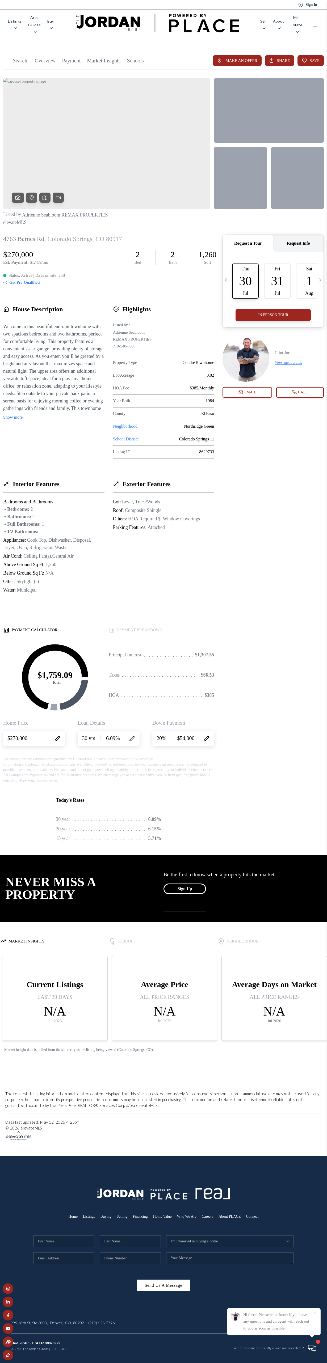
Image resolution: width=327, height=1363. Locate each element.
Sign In (307, 4)
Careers (209, 1211)
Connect (256, 1211)
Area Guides (47, 22)
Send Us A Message (163, 1279)
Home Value (162, 1211)
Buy (73, 22)
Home (69, 1211)
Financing (139, 1211)
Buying (103, 1211)
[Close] (315, 1313)
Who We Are (187, 1211)
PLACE (63, 1343)
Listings (17, 22)
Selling (120, 1211)
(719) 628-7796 (101, 1317)
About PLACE (232, 1211)
